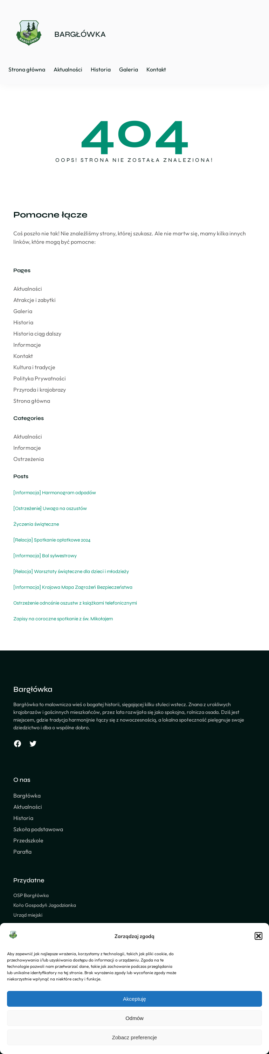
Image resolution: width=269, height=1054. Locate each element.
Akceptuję (134, 999)
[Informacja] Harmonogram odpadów (54, 493)
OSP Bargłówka (31, 895)
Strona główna (31, 400)
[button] (258, 935)
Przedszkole (28, 840)
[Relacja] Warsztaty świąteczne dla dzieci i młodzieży (71, 571)
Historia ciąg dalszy (37, 333)
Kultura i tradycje (34, 367)
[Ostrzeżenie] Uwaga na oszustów (50, 508)
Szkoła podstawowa (38, 829)
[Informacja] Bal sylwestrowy (45, 556)
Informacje (27, 344)
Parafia (22, 851)
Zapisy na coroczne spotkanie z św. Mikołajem (63, 619)
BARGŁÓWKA (80, 34)
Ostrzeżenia (28, 458)
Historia (23, 322)
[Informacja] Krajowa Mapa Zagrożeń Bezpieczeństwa (72, 587)
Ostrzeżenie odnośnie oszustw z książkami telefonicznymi (75, 603)
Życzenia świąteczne (36, 524)
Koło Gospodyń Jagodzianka (44, 905)
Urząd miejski (27, 915)
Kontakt (23, 355)
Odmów (134, 1018)
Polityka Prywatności (39, 378)
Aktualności (27, 288)
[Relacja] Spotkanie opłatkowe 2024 (52, 540)
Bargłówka (27, 795)
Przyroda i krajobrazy (39, 389)
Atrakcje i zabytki (34, 299)
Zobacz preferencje (134, 1037)
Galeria (22, 311)
